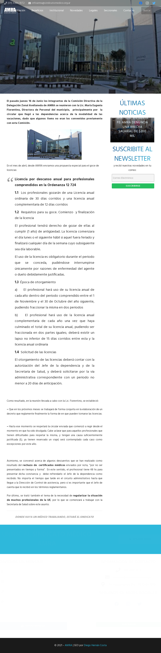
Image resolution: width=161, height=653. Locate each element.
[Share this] (70, 77)
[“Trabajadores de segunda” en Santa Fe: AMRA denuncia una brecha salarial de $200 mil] (132, 130)
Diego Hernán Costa (95, 645)
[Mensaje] (37, 608)
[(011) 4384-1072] (115, 570)
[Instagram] (147, 3)
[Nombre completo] (37, 571)
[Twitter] (154, 3)
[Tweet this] (80, 77)
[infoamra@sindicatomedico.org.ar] (104, 577)
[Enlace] (10, 10)
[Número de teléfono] (37, 591)
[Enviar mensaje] (37, 626)
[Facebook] (141, 3)
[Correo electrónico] (37, 581)
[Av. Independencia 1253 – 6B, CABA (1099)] (100, 585)
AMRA (68, 645)
